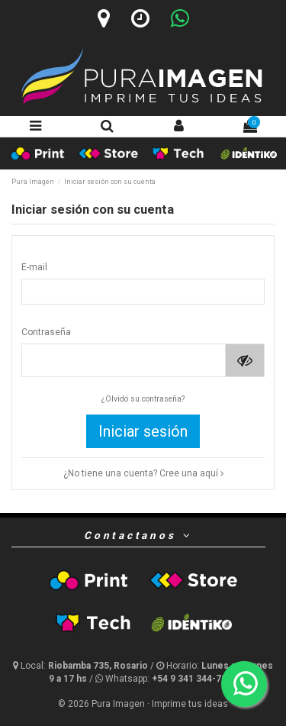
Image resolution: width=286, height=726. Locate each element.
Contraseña (46, 332)
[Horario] (140, 18)
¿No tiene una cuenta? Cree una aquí (143, 473)
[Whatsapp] (180, 18)
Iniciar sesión (143, 431)
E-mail (34, 267)
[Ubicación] (104, 18)
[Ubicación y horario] (81, 665)
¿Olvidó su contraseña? (143, 399)
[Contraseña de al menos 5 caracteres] (123, 360)
